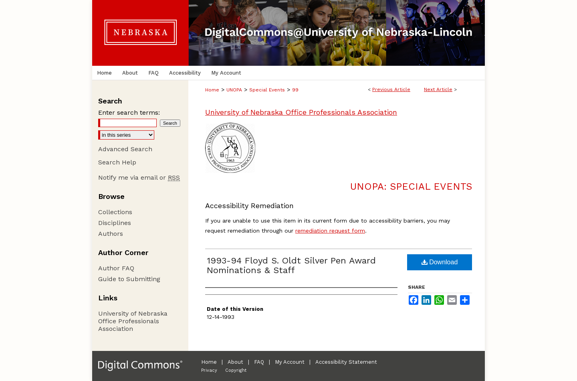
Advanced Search (125, 149)
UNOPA (234, 90)
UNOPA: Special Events (411, 186)
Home (212, 90)
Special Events (267, 90)
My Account (290, 362)
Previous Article (391, 89)
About (235, 362)
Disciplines (114, 223)
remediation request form (330, 230)
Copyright (235, 370)
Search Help (117, 162)
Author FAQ (116, 268)
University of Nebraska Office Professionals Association (301, 112)
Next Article (438, 89)
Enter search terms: (129, 112)
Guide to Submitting (129, 279)
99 (295, 90)
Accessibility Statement (346, 362)
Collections (115, 212)
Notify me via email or (139, 177)
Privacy (209, 370)
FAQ (259, 362)
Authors (110, 233)
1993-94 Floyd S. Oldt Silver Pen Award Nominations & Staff (291, 265)
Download (440, 262)
